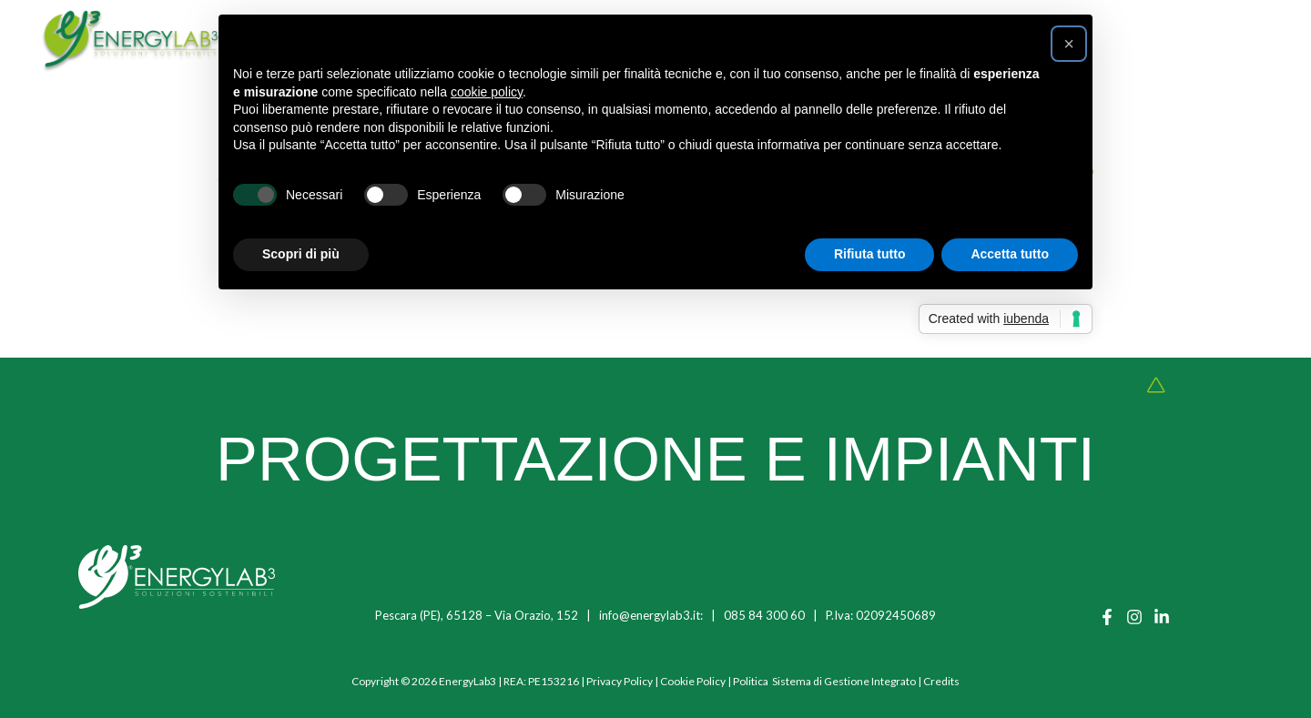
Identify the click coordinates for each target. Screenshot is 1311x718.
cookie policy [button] (487, 92)
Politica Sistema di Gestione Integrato (824, 681)
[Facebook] (1107, 617)
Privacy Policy (619, 681)
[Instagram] (1134, 617)
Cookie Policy (693, 681)
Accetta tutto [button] (1010, 254)
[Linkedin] (1161, 617)
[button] (1068, 43)
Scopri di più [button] (301, 254)
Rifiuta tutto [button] (870, 254)
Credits (941, 681)
